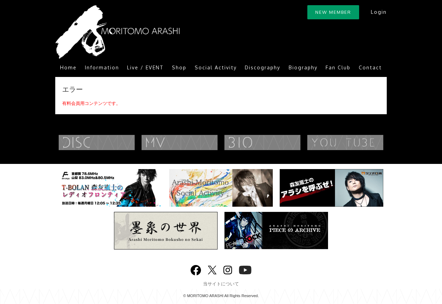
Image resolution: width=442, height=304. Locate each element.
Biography (303, 67)
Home (68, 67)
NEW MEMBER (333, 12)
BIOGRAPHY (276, 142)
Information (102, 67)
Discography (262, 67)
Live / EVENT (145, 67)
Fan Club (338, 67)
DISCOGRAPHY (110, 142)
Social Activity (216, 67)
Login (379, 12)
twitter (212, 269)
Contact (370, 67)
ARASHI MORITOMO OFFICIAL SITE (117, 32)
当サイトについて (221, 283)
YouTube (359, 142)
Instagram (227, 269)
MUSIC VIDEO (193, 142)
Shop (179, 67)
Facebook (196, 268)
